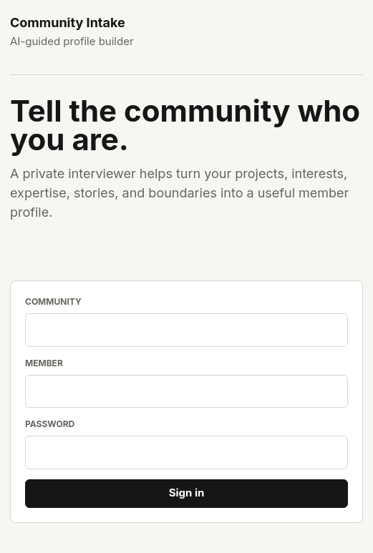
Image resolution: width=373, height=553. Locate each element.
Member (44, 363)
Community (53, 301)
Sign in (187, 492)
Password (49, 424)
